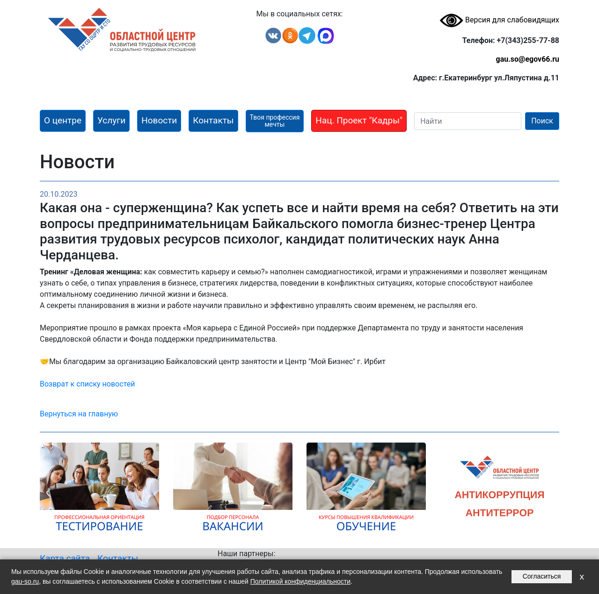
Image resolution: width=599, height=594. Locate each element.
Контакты (117, 558)
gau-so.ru (25, 581)
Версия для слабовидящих (499, 19)
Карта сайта (65, 558)
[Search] (467, 121)
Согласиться (542, 576)
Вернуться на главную (79, 413)
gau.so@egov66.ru (527, 59)
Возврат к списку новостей (87, 383)
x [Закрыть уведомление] (581, 576)
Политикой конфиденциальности (300, 581)
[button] (63, 121)
